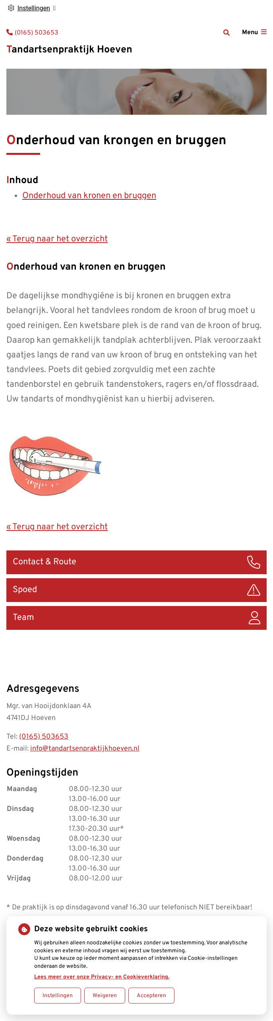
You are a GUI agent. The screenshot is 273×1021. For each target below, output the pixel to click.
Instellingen (58, 995)
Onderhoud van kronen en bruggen (89, 196)
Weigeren (105, 995)
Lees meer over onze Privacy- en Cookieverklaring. (101, 977)
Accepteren (151, 995)
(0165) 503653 (43, 736)
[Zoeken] (226, 32)
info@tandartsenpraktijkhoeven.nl (84, 748)
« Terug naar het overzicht (57, 239)
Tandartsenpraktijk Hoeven (69, 50)
